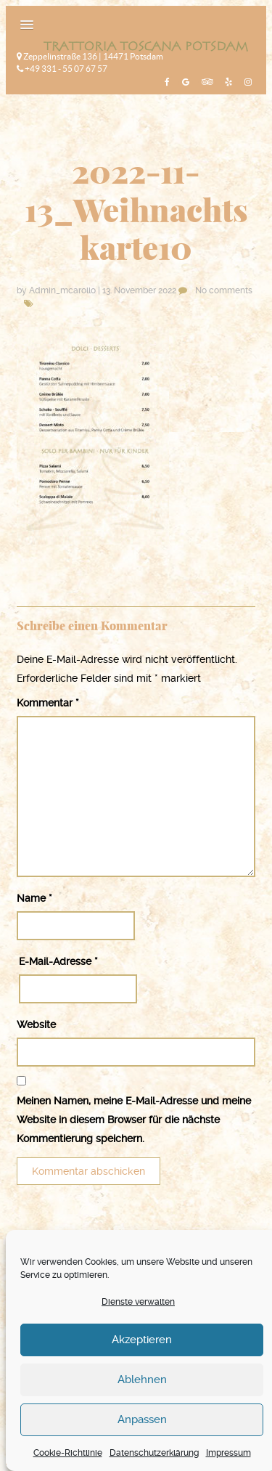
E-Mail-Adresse (58, 961)
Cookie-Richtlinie (67, 1453)
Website (36, 1024)
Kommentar (48, 703)
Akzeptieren (142, 1339)
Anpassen (142, 1419)
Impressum (228, 1453)
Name (34, 898)
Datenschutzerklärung (154, 1453)
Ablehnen (142, 1379)
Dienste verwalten (138, 1302)
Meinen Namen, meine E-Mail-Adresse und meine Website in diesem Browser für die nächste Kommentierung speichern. (134, 1119)
